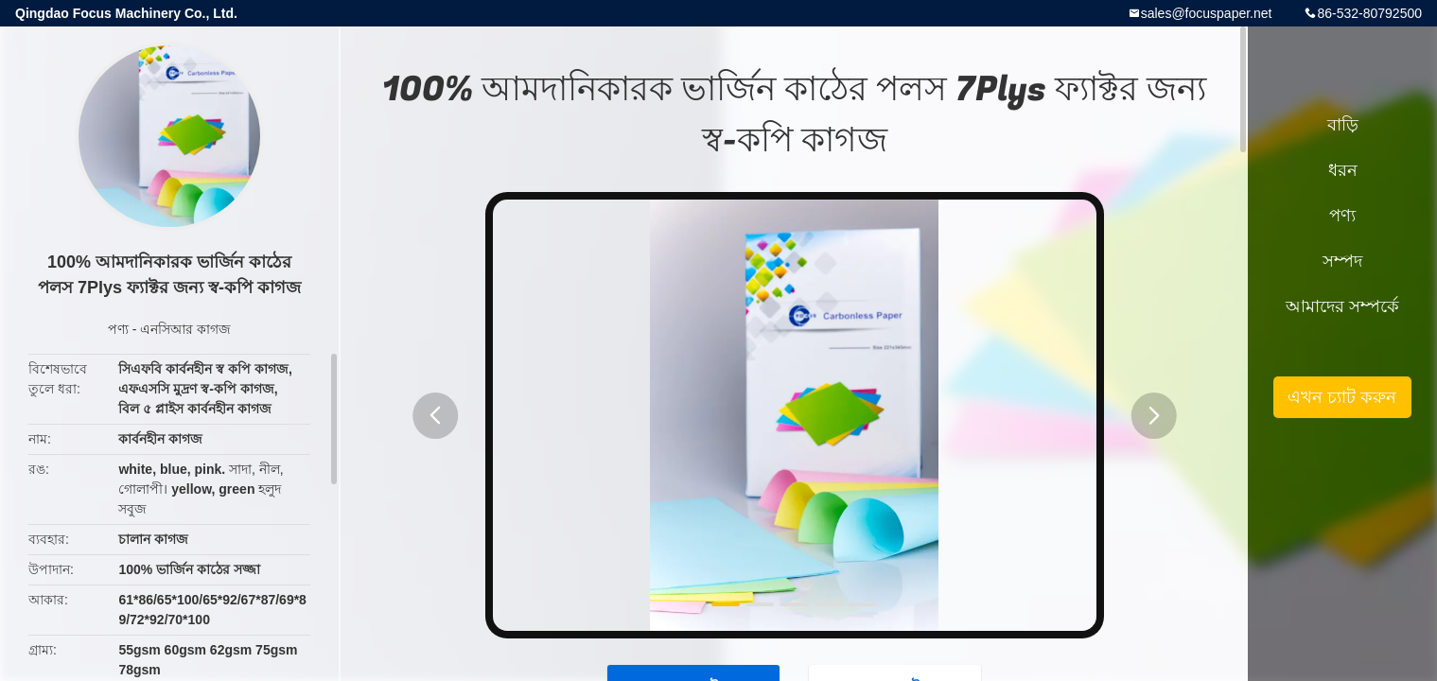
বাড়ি (1342, 124)
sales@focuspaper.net (1206, 13)
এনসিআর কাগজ (185, 329)
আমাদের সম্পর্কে (1342, 306)
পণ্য (118, 329)
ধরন (1343, 170)
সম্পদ (1342, 261)
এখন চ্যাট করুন (1342, 397)
